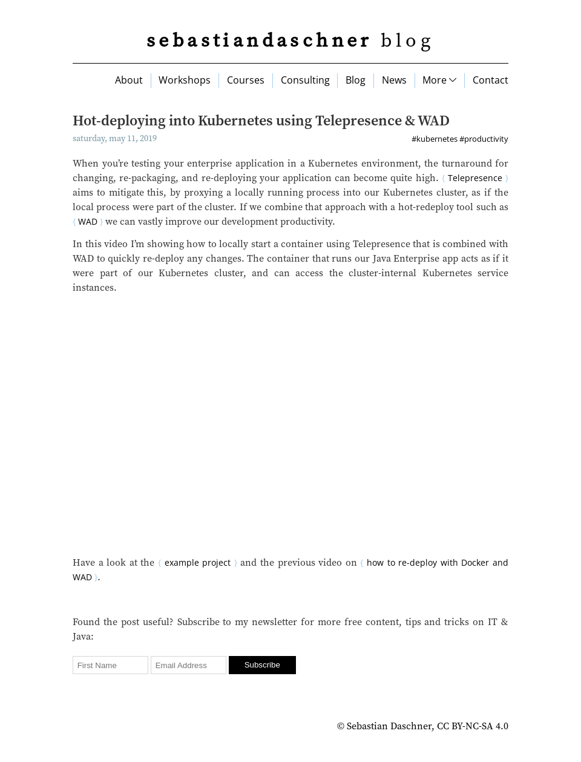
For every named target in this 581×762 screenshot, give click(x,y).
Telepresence (475, 178)
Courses (245, 80)
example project (198, 562)
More (439, 80)
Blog (356, 80)
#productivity (483, 138)
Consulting (305, 80)
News (394, 80)
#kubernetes (435, 138)
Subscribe (262, 664)
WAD (87, 221)
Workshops (185, 80)
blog (290, 41)
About (129, 80)
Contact (490, 80)
